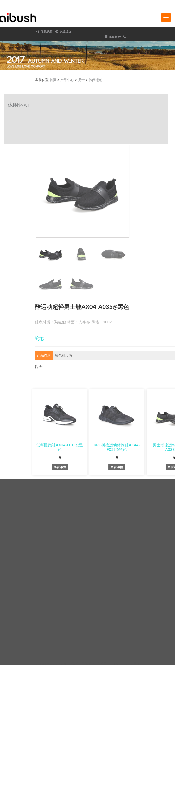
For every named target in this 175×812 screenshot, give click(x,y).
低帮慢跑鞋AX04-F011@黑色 (117, 447)
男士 (139, 80)
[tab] (102, 355)
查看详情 (117, 467)
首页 (111, 80)
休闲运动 (153, 80)
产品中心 (125, 80)
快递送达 (7, 31)
